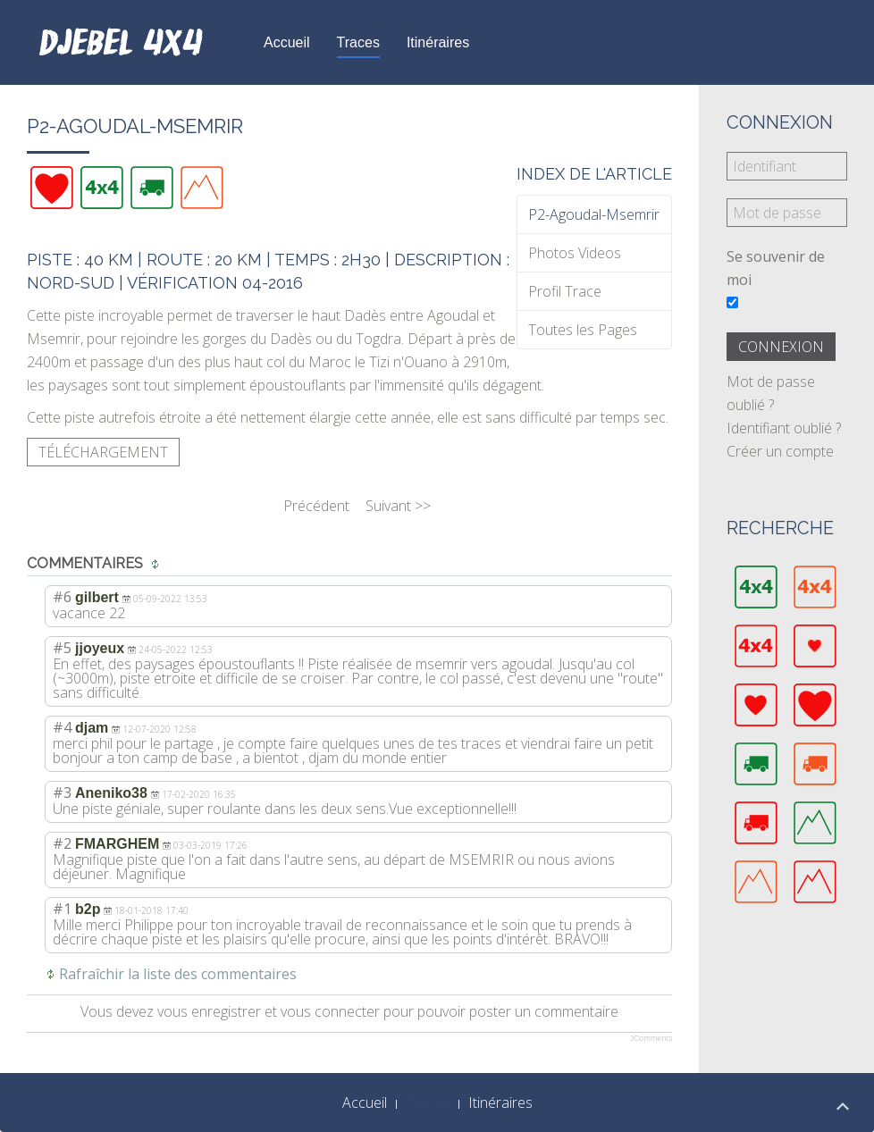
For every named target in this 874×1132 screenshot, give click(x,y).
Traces (358, 42)
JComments (650, 1038)
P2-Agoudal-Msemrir (594, 214)
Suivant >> (398, 506)
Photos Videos (574, 253)
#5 (62, 648)
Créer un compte (780, 451)
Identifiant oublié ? (784, 428)
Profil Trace (564, 291)
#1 (62, 908)
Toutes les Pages (582, 330)
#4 (62, 727)
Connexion (781, 346)
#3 (62, 792)
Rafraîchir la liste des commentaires (178, 974)
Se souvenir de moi (776, 268)
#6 (62, 597)
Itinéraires (438, 42)
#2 (62, 843)
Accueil (287, 42)
